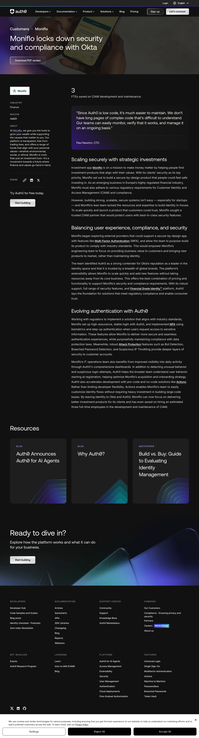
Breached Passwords (155, 691)
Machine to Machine (154, 681)
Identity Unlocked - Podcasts (25, 623)
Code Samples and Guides (24, 613)
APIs (57, 618)
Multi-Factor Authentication (112, 241)
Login (165, 3)
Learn (58, 661)
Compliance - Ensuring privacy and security (162, 615)
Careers (156, 626)
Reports (59, 638)
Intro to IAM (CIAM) (65, 666)
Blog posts (15, 618)
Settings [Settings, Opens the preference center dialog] (34, 731)
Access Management (110, 666)
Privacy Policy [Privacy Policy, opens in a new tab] (82, 724)
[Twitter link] (12, 708)
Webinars (60, 643)
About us (149, 630)
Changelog (60, 628)
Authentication (107, 686)
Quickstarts (61, 613)
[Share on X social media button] (38, 180)
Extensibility (106, 671)
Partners (148, 620)
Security (104, 676)
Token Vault (150, 696)
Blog (57, 633)
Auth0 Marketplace (110, 623)
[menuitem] (43, 12)
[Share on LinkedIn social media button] (31, 180)
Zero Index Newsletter (21, 628)
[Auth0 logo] (18, 12)
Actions (181, 381)
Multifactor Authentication (158, 671)
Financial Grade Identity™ (146, 288)
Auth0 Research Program (23, 666)
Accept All (165, 731)
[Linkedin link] (18, 708)
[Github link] (24, 708)
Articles (59, 608)
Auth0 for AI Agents (110, 661)
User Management (109, 681)
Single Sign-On (152, 666)
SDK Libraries (62, 623)
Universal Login (152, 661)
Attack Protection (130, 344)
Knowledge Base (108, 618)
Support (104, 613)
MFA (172, 324)
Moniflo (17, 130)
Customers (19, 29)
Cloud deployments (110, 691)
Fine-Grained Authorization (114, 696)
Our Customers (152, 608)
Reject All (99, 731)
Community (106, 608)
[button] (155, 11)
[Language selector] (181, 3)
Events (13, 661)
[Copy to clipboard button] (24, 180)
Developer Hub (18, 608)
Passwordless (151, 686)
